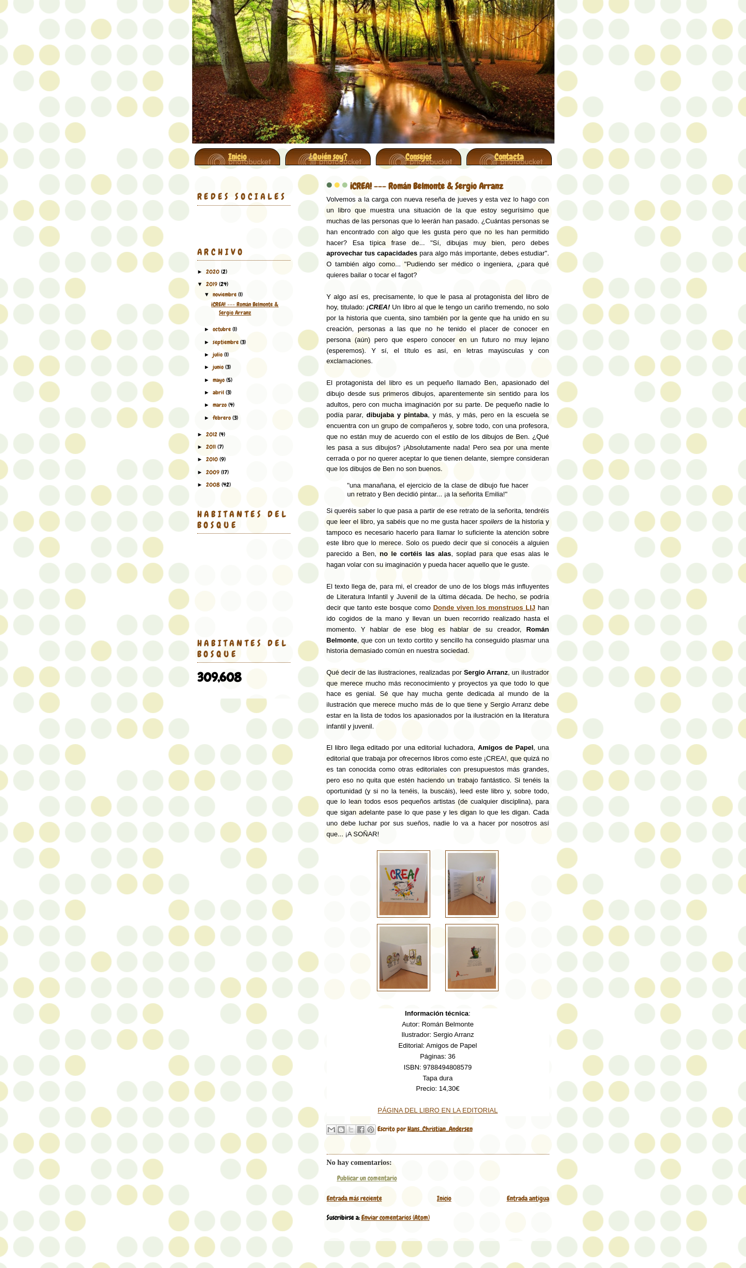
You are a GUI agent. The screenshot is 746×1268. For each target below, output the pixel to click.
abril (219, 392)
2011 (211, 446)
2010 (213, 459)
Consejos (418, 156)
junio (219, 367)
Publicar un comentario (367, 1178)
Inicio (237, 156)
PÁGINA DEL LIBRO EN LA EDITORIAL (438, 1110)
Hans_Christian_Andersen (440, 1128)
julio (218, 354)
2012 (212, 434)
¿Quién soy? (328, 156)
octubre (222, 329)
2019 (212, 284)
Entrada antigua (528, 1198)
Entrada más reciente (354, 1198)
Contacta (509, 156)
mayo (219, 379)
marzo (220, 404)
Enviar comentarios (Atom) (395, 1217)
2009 (213, 472)
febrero (222, 417)
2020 (213, 271)
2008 (214, 484)
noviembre (225, 294)
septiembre (226, 342)
